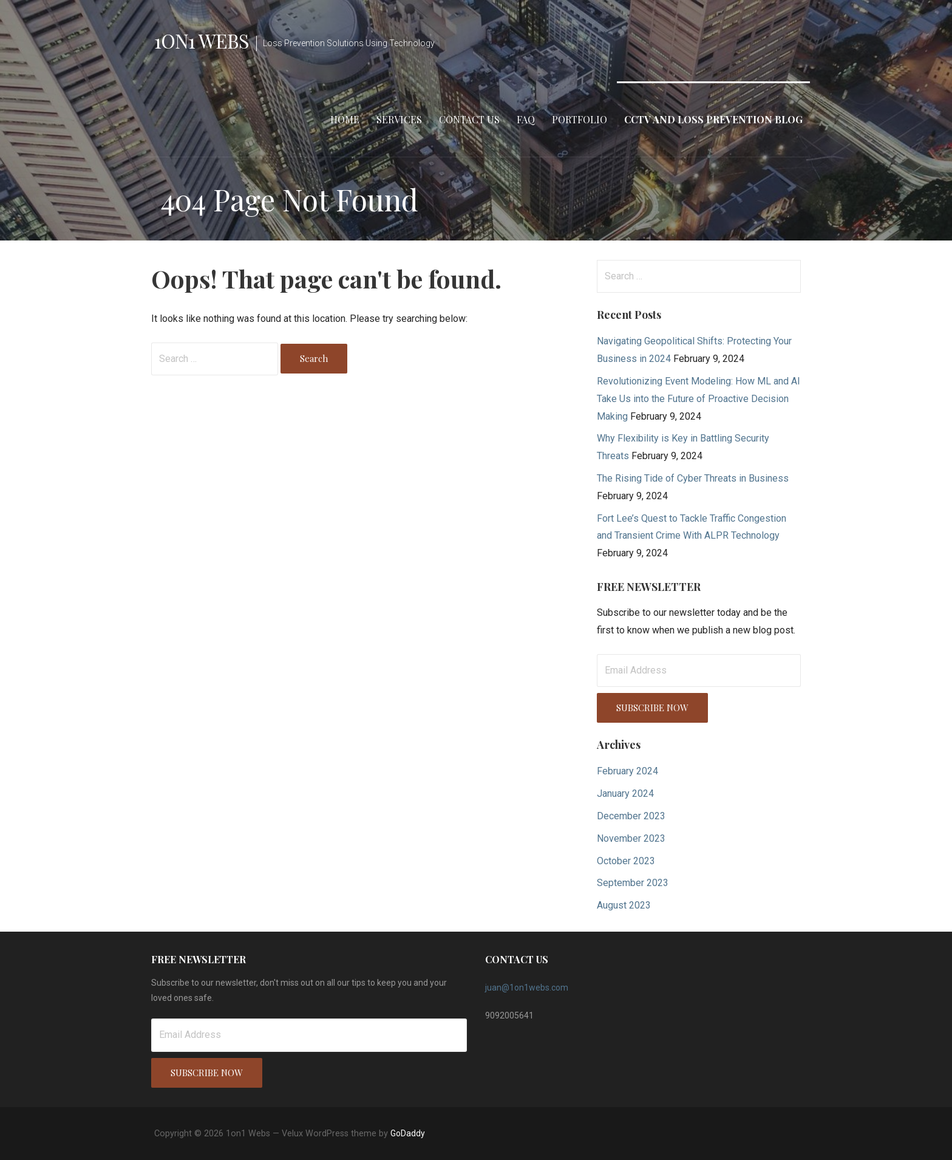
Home (344, 119)
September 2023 (632, 883)
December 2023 (631, 816)
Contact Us (469, 119)
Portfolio (579, 119)
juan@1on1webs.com (526, 987)
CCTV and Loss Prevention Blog (713, 119)
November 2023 (631, 838)
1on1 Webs (201, 40)
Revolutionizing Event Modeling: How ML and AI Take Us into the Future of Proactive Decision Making (698, 398)
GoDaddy (407, 1133)
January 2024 (625, 793)
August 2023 (624, 905)
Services (399, 119)
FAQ (526, 119)
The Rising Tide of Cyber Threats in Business (693, 478)
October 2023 (626, 861)
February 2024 (627, 771)
